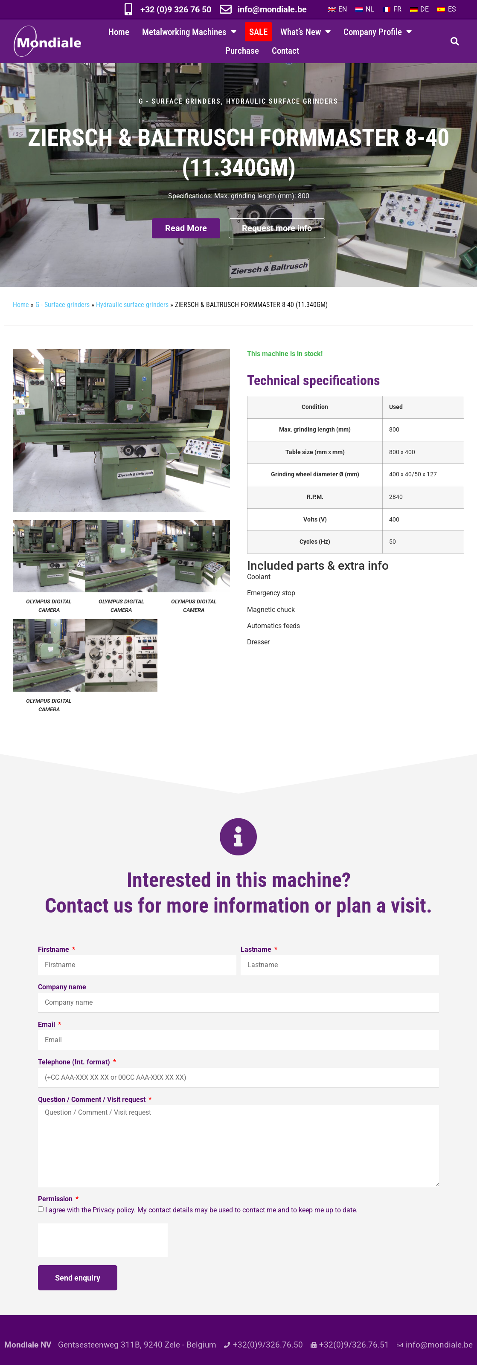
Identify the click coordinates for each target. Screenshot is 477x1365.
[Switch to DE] (419, 9)
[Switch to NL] (364, 9)
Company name (62, 993)
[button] (454, 41)
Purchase (242, 50)
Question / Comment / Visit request (92, 1106)
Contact (285, 50)
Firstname (54, 955)
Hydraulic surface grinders (282, 107)
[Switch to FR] (391, 9)
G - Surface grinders (180, 107)
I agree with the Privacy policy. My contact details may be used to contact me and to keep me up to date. (201, 1216)
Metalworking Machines (189, 32)
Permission (56, 1205)
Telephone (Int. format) (75, 1068)
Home (118, 31)
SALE (258, 31)
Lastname (257, 955)
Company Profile (377, 32)
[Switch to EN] (337, 9)
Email (47, 1031)
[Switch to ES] (446, 9)
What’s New (305, 32)
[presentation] (103, 1246)
